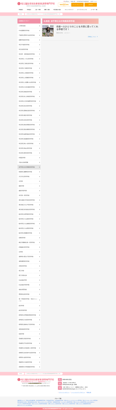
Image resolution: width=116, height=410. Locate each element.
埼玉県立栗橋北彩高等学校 (27, 110)
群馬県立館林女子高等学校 (27, 324)
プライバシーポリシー (64, 392)
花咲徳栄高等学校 (24, 329)
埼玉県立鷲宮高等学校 (25, 153)
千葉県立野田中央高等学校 (27, 35)
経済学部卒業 (23, 310)
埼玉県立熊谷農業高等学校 (27, 129)
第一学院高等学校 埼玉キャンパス (28, 300)
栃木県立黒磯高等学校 (25, 233)
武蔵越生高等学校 (24, 247)
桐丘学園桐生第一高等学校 (27, 242)
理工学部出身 (23, 275)
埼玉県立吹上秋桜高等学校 (27, 96)
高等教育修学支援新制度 (82, 1)
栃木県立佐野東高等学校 (26, 214)
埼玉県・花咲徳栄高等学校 (27, 54)
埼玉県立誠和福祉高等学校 (27, 134)
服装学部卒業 (23, 190)
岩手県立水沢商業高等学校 (27, 167)
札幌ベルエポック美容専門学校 (68, 403)
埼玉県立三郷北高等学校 (26, 63)
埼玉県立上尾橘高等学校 (26, 77)
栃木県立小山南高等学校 (26, 219)
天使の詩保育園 (23, 162)
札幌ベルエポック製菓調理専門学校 (83, 403)
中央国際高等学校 (24, 30)
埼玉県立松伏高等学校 (25, 106)
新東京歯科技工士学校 (22, 401)
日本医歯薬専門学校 (59, 400)
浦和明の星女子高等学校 (26, 256)
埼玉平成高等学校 (24, 44)
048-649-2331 (65, 379)
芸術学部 (21, 334)
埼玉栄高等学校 (23, 49)
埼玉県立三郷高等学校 (25, 68)
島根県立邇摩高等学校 (25, 171)
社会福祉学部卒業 (24, 285)
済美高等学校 (23, 266)
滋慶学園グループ (21, 400)
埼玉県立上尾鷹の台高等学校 (27, 82)
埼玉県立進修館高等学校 (26, 139)
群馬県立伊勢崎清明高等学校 (27, 315)
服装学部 (21, 186)
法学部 (21, 252)
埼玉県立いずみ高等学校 (26, 58)
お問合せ (66, 1)
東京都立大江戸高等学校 (26, 204)
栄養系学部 (22, 237)
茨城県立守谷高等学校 (25, 343)
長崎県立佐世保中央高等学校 (27, 352)
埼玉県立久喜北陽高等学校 (27, 87)
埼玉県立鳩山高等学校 (25, 148)
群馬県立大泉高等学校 (25, 319)
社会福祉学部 (23, 280)
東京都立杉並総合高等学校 (27, 209)
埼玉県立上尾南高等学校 (26, 73)
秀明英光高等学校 (24, 294)
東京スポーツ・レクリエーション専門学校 (73, 400)
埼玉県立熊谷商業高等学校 (27, 124)
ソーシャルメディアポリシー (78, 392)
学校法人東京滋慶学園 (30, 400)
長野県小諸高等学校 (25, 357)
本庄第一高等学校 (24, 195)
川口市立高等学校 (24, 176)
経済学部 (21, 305)
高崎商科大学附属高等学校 (27, 367)
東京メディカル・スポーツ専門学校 (90, 400)
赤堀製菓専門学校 (56, 401)
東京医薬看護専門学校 (40, 400)
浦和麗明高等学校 (24, 261)
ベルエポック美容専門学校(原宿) (24, 403)
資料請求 (91, 4)
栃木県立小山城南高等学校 (27, 223)
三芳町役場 (22, 26)
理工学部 (21, 270)
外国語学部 (22, 157)
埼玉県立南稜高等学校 (25, 91)
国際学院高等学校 (24, 40)
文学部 (21, 181)
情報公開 (72, 1)
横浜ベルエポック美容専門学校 (84, 401)
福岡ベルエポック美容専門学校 (54, 403)
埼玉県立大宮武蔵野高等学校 (27, 101)
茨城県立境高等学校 (25, 338)
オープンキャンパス (77, 4)
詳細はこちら (92, 36)
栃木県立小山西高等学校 (26, 228)
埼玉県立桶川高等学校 (25, 115)
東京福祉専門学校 (50, 400)
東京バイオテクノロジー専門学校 (45, 401)
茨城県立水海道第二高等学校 (27, 348)
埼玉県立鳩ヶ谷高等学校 (26, 143)
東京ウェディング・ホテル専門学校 (24, 405)
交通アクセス (93, 1)
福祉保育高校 (23, 289)
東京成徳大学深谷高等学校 (27, 200)
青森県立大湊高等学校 (25, 362)
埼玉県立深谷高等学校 (25, 120)
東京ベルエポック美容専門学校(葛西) (39, 403)
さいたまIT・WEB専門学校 (66, 401)
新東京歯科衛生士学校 (32, 401)
